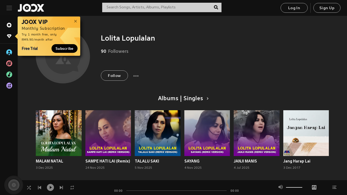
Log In (294, 8)
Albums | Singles (182, 99)
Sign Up (327, 8)
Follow (114, 76)
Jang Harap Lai (296, 161)
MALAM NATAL (49, 161)
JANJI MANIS (245, 161)
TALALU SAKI (147, 161)
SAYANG (192, 161)
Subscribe (64, 48)
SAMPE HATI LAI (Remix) (107, 161)
